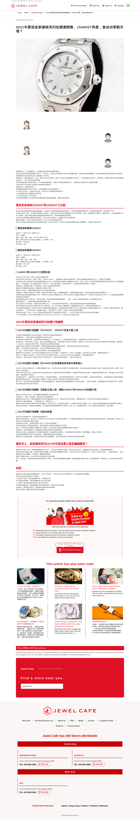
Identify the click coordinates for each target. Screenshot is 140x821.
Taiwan (84, 807)
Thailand (94, 807)
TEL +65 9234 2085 (84, 765)
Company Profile (97, 722)
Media (74, 722)
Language (120, 6)
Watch (27, 12)
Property (111, 722)
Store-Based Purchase (70, 549)
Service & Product (80, 6)
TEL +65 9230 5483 (29, 765)
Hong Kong (73, 807)
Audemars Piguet (37, 12)
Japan (63, 807)
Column (83, 722)
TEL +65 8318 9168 (29, 793)
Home (20, 12)
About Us (108, 6)
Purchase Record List (41, 722)
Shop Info (95, 6)
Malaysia (104, 807)
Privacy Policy (68, 727)
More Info (50, 765)
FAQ (65, 722)
